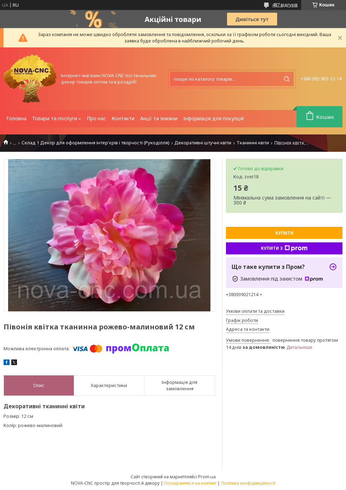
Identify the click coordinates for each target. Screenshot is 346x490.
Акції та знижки (159, 118)
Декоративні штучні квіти (202, 143)
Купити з (284, 248)
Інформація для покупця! (213, 118)
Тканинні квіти (253, 143)
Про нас (96, 118)
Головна (16, 118)
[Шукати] (287, 79)
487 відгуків (285, 4)
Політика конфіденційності (248, 483)
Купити (284, 233)
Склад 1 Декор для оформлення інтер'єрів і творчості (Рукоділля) (95, 143)
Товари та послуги (54, 118)
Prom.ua (207, 476)
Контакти (123, 118)
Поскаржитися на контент (190, 483)
